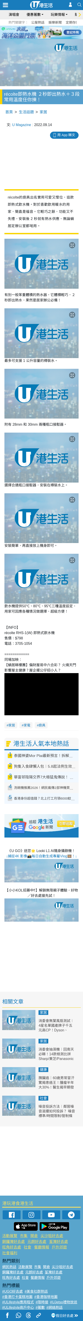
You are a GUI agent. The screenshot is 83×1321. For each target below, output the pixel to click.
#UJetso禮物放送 (63, 1302)
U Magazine (21, 125)
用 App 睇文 (66, 135)
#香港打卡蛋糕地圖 (17, 1297)
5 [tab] (49, 32)
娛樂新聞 (55, 22)
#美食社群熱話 (36, 1291)
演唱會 (14, 15)
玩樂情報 (58, 15)
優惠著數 (34, 15)
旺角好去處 (11, 1247)
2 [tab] (36, 32)
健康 (43, 1070)
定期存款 (72, 22)
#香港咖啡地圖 (46, 1297)
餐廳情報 (41, 1247)
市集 (23, 1236)
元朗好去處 (36, 1242)
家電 (27, 725)
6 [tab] (54, 32)
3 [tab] (40, 32)
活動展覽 (9, 1236)
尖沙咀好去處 (52, 1236)
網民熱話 (9, 1267)
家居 (43, 112)
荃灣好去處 (58, 1242)
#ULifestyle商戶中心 (18, 1307)
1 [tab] (31, 32)
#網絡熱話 (54, 1307)
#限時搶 (42, 1302)
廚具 (42, 725)
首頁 (9, 112)
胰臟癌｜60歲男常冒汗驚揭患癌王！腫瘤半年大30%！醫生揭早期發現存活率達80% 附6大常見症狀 (56, 1087)
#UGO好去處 (12, 1291)
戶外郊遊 (59, 1247)
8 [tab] (45, 37)
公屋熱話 (37, 22)
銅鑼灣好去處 (13, 1242)
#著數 (40, 1307)
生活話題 (26, 112)
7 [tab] (40, 37)
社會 (43, 1098)
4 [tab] (45, 32)
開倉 (34, 1236)
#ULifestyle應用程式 (18, 1302)
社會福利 (9, 1253)
